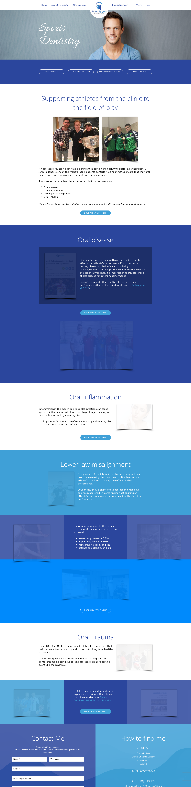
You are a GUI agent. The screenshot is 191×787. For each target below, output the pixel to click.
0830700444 (147, 681)
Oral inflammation (54, 190)
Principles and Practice (98, 610)
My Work (137, 5)
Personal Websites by (95, 780)
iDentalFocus (93, 773)
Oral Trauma (51, 197)
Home (44, 5)
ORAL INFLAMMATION (81, 72)
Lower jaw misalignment (58, 193)
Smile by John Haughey (99, 10)
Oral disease (51, 187)
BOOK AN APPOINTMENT (95, 213)
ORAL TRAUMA (139, 72)
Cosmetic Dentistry (60, 5)
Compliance (95, 770)
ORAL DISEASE (51, 72)
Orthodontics (79, 5)
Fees (148, 5)
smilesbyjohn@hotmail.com (143, 714)
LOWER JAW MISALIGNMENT (110, 72)
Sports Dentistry (120, 5)
